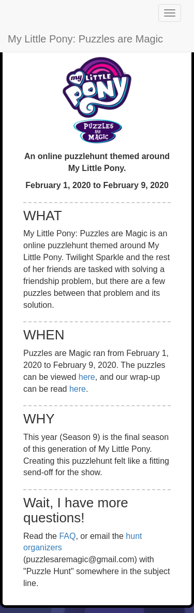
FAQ (67, 536)
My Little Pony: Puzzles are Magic (85, 39)
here (87, 377)
